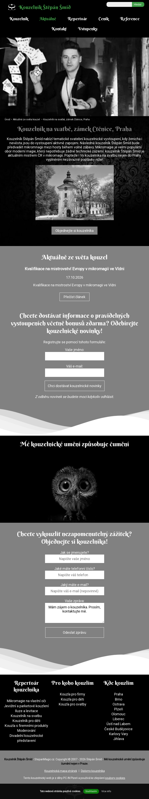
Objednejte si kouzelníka (74, 231)
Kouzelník (18, 18)
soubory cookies (115, 778)
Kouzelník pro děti (26, 721)
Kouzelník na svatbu (26, 716)
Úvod (7, 119)
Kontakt (59, 28)
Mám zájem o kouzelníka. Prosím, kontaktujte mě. (74, 613)
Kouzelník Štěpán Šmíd (38, 7)
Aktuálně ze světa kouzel (26, 119)
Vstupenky (88, 28)
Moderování (26, 730)
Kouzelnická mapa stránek (60, 770)
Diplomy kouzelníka (93, 770)
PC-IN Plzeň (70, 778)
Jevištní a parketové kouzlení (26, 706)
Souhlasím (91, 791)
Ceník (103, 18)
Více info (106, 791)
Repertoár (77, 18)
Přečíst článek (74, 297)
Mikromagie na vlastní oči (26, 701)
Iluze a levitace (26, 711)
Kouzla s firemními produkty (26, 726)
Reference (130, 18)
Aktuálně (48, 18)
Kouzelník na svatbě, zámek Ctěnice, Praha (66, 119)
